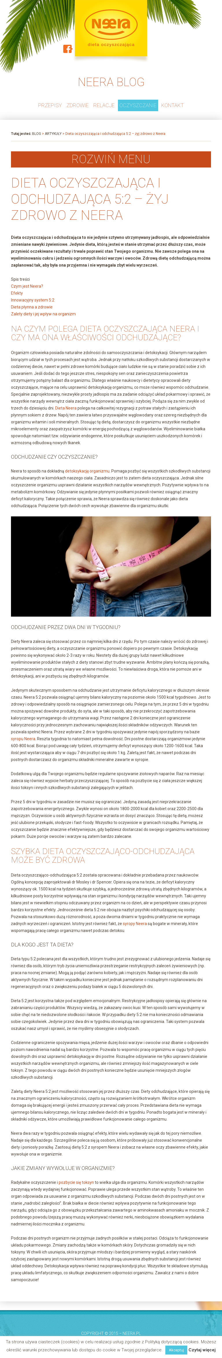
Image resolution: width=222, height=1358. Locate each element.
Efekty (17, 293)
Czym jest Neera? (27, 286)
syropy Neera (135, 923)
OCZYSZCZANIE (138, 105)
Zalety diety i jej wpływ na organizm (43, 314)
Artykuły (53, 134)
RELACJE (104, 105)
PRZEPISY (50, 105)
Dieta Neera (66, 408)
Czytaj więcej (202, 1350)
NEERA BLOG (111, 82)
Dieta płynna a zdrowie (32, 307)
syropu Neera (23, 738)
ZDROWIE (77, 105)
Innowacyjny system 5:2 (32, 300)
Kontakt (172, 105)
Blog (36, 134)
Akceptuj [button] (176, 1350)
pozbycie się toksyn (76, 1182)
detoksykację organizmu (87, 471)
